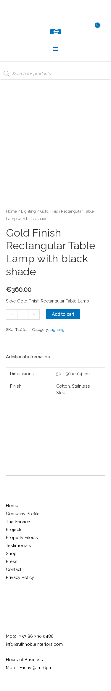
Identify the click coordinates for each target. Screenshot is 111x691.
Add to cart (63, 314)
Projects (14, 529)
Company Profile (23, 513)
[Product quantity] (22, 314)
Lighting (28, 211)
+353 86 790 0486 (35, 636)
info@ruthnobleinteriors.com (34, 644)
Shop (11, 553)
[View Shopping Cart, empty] (55, 31)
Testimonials (18, 545)
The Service (18, 521)
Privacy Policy (20, 577)
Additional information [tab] (28, 356)
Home (11, 211)
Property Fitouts (22, 537)
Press (11, 561)
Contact (13, 569)
